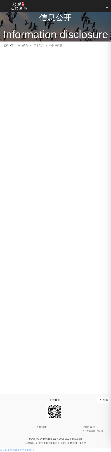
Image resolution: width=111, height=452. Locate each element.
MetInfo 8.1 (49, 438)
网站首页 (23, 45)
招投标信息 (55, 45)
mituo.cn (77, 438)
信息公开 (39, 45)
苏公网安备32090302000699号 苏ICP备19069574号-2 (55, 443)
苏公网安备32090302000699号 (17, 450)
